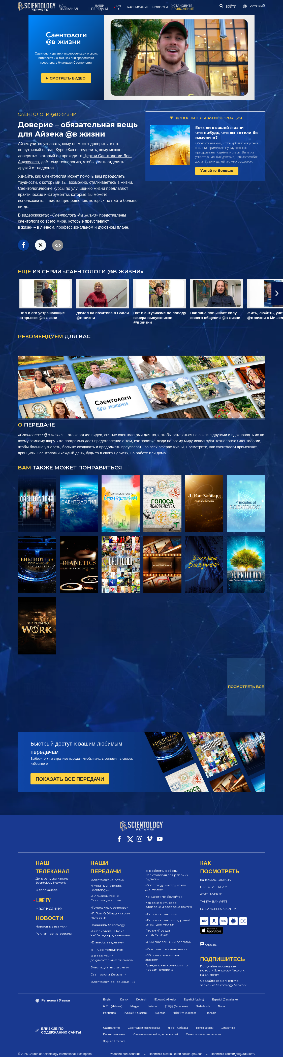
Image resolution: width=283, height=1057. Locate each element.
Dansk (124, 991)
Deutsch (141, 991)
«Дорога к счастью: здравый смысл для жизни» (167, 918)
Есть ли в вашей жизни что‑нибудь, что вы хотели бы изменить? (227, 132)
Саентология (111, 1019)
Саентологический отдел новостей (155, 1026)
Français (210, 1005)
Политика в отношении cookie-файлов (175, 1046)
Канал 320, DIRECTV (215, 875)
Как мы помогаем (114, 1026)
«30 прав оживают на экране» (162, 953)
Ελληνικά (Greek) (165, 991)
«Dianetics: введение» (107, 938)
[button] (277, 293)
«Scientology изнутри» (107, 875)
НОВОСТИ (160, 7)
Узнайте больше (216, 170)
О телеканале (47, 885)
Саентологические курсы (144, 1019)
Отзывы (211, 932)
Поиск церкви (204, 1019)
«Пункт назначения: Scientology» (106, 883)
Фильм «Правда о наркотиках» (157, 928)
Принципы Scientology (107, 920)
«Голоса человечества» (109, 903)
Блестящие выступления (110, 963)
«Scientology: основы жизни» (112, 977)
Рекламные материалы (54, 929)
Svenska (160, 1005)
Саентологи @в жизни (108, 970)
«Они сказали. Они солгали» (168, 937)
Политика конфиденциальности (233, 1046)
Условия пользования (125, 1046)
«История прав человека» (166, 944)
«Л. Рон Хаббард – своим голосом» (110, 911)
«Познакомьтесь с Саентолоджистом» (105, 893)
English (107, 991)
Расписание (49, 904)
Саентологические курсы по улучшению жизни (61, 188)
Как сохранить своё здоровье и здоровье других (168, 900)
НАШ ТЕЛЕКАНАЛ (68, 7)
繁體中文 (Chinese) (185, 1005)
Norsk (221, 998)
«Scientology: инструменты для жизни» (165, 883)
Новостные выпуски (52, 922)
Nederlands (203, 998)
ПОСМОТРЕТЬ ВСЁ (246, 686)
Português (109, 1005)
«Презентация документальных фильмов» (112, 953)
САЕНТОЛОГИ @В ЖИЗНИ (47, 114)
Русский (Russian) (135, 1005)
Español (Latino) (194, 991)
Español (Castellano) (225, 991)
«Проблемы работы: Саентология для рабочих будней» (166, 870)
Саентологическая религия (203, 1026)
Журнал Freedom (114, 1033)
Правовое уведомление (183, 1050)
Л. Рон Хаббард (178, 1019)
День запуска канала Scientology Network (52, 876)
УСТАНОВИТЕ (182, 7)
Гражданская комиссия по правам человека (166, 963)
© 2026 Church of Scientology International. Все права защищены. (54, 1048)
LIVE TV (118, 7)
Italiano (152, 998)
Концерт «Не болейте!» (164, 892)
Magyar (135, 998)
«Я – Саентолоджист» (107, 945)
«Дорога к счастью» (161, 909)
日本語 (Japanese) (176, 998)
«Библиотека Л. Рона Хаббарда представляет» (110, 928)
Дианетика (228, 1019)
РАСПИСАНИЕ (138, 7)
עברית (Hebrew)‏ (112, 998)
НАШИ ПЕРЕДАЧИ (99, 7)
